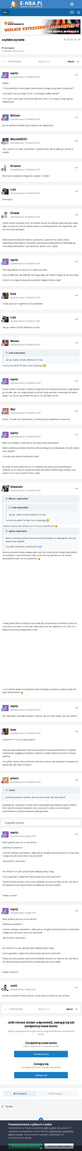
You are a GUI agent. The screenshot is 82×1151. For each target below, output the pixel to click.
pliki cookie (50, 1128)
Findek (14, 213)
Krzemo (15, 166)
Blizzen (15, 115)
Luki (13, 189)
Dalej (71, 61)
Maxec (14, 341)
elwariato (16, 486)
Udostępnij (20, 1093)
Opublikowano (25, 77)
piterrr (14, 778)
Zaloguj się (41, 1075)
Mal (12, 409)
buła (13, 293)
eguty (11, 48)
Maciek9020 (18, 139)
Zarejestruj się (41, 1054)
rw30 (13, 985)
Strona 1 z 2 (44, 61)
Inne (22, 51)
